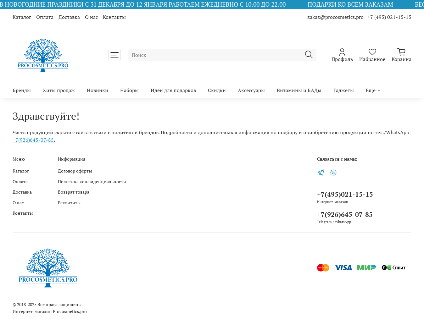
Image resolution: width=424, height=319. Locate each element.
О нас (91, 17)
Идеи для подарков (173, 90)
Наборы (129, 90)
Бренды (22, 90)
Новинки (97, 90)
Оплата (44, 17)
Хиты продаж (59, 90)
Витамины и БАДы (299, 90)
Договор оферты (75, 171)
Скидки (217, 90)
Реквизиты (69, 203)
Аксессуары (251, 90)
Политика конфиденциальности (92, 181)
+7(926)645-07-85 (33, 139)
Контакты (114, 17)
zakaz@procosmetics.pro (336, 17)
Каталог (22, 17)
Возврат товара (73, 192)
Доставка (69, 17)
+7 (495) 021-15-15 (389, 17)
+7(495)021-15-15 (345, 194)
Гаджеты (343, 90)
